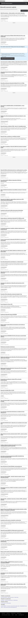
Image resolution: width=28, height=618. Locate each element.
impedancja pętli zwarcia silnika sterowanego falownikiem (12, 210)
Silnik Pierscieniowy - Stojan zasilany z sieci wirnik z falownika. (13, 13)
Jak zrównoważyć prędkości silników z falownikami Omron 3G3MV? (14, 61)
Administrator (3, 613)
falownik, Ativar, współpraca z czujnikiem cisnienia (10, 136)
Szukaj (26, 3)
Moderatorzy (8, 613)
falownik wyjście (16, 597)
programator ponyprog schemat (9, 600)
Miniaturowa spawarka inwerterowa (8, 346)
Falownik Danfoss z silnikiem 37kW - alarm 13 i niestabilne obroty (13, 126)
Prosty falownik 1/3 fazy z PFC (6, 304)
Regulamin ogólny (19, 613)
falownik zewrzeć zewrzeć (11, 597)
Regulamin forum (13, 613)
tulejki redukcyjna (15, 600)
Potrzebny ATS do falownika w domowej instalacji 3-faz (11, 294)
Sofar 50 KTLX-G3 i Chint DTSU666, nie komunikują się (11, 466)
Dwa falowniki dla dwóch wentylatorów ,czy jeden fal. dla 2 (12, 261)
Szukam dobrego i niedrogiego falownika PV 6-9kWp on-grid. (12, 218)
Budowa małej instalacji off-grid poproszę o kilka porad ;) (11, 551)
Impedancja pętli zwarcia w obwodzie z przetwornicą (11, 520)
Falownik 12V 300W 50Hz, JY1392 (7, 390)
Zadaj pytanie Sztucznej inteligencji (7, 58)
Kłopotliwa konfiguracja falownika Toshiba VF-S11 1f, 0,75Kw (12, 83)
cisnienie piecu (2, 600)
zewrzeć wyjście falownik (4, 597)
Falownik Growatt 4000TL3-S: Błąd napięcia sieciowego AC (12, 530)
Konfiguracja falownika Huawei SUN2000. (9, 314)
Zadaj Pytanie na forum (24, 10)
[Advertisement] (14, 28)
